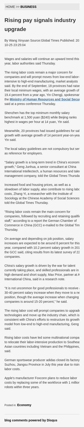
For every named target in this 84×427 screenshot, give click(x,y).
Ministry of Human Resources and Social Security (47, 99)
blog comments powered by (30, 420)
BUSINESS (28, 7)
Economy (24, 405)
